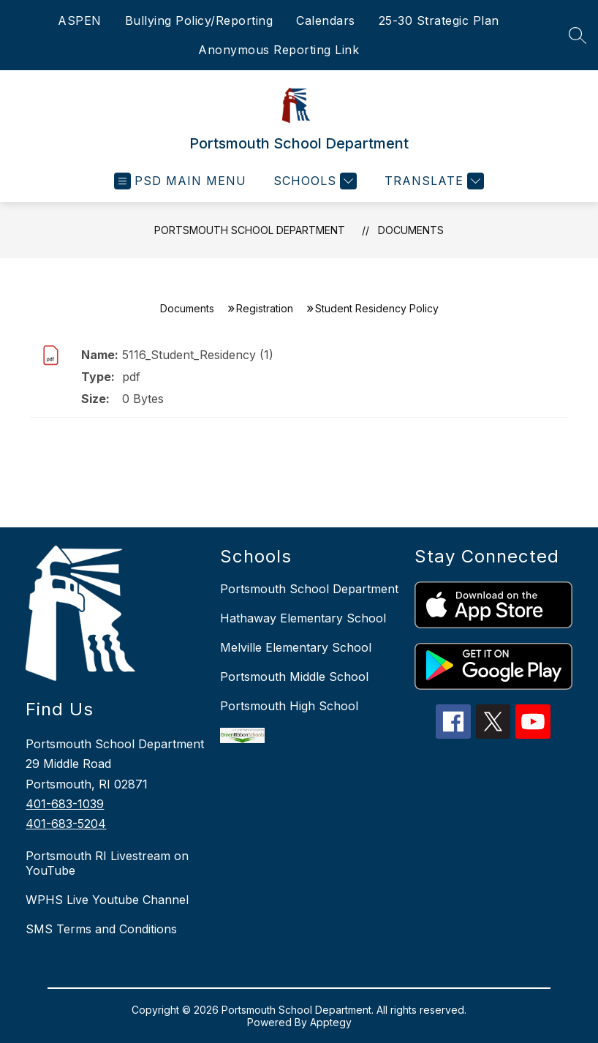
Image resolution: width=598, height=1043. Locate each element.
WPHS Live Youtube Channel (107, 899)
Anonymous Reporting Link (278, 49)
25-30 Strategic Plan (439, 20)
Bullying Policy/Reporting (199, 20)
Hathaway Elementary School (303, 618)
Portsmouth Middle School (294, 676)
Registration (264, 308)
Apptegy (331, 1022)
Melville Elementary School (295, 647)
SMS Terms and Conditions (101, 929)
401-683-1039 (65, 804)
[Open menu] (180, 181)
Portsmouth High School (289, 706)
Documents (411, 230)
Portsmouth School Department (249, 230)
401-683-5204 (66, 823)
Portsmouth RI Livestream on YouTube (107, 863)
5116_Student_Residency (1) (197, 354)
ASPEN (80, 20)
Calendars (325, 20)
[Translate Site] (432, 181)
